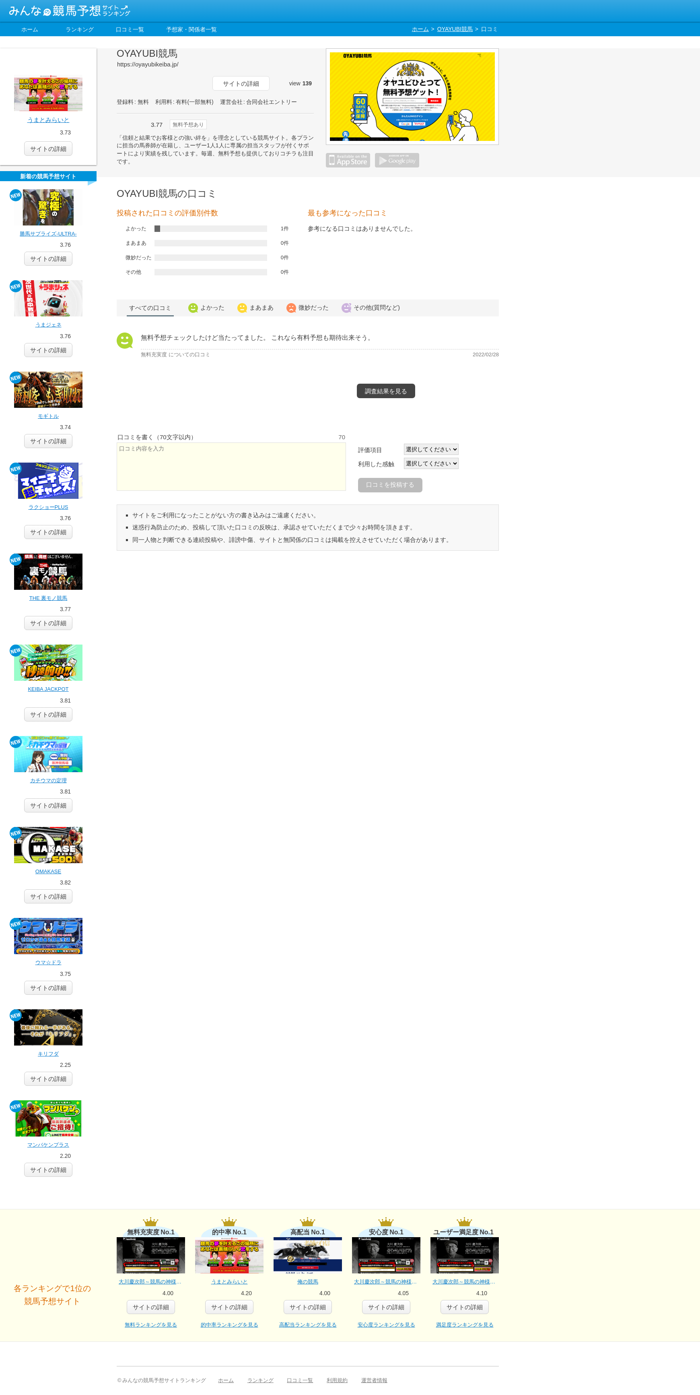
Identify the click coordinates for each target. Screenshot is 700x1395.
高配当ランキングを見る (308, 1325)
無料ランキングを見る (151, 1325)
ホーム (29, 29)
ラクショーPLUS (48, 507)
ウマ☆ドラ (48, 962)
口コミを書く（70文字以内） (157, 437)
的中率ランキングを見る (229, 1325)
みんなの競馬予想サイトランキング (69, 11)
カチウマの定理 (48, 780)
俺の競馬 (307, 1282)
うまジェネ (48, 325)
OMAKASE (48, 871)
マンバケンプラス (48, 1145)
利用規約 (337, 1380)
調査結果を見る (386, 391)
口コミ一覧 (130, 29)
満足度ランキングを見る (465, 1325)
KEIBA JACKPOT (48, 689)
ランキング (80, 29)
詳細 (48, 258)
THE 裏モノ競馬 (48, 598)
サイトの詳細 (241, 83)
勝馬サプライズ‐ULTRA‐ (48, 234)
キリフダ (48, 1054)
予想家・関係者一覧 (191, 29)
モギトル (48, 416)
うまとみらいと (48, 119)
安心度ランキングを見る (386, 1325)
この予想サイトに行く (161, 83)
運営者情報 (374, 1380)
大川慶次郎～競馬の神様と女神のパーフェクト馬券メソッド (152, 1282)
